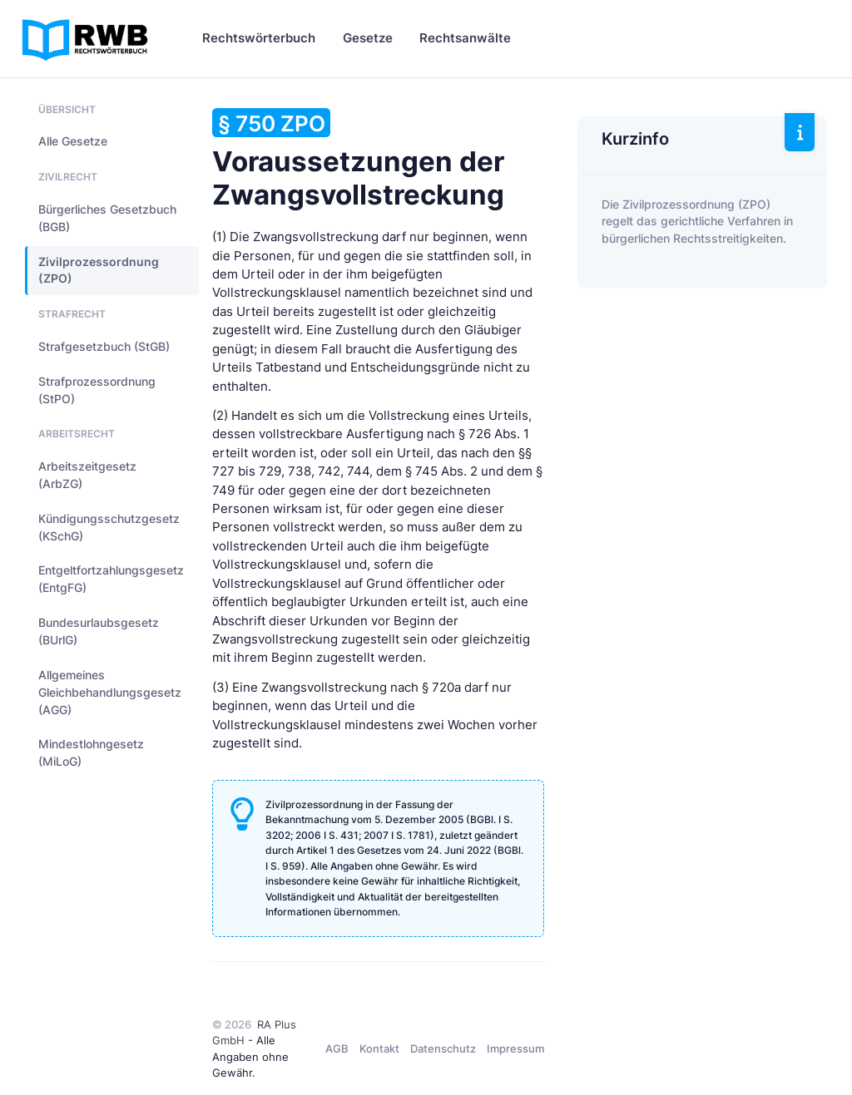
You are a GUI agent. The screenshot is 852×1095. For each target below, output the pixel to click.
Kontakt (379, 1048)
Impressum (515, 1048)
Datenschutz (443, 1048)
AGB (337, 1048)
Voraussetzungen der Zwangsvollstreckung (358, 159)
